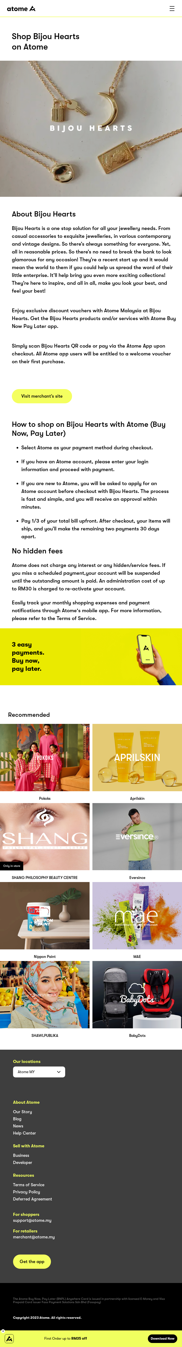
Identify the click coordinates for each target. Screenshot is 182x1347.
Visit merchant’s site (42, 396)
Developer (22, 1162)
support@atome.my (32, 1220)
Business (21, 1155)
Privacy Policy (26, 1192)
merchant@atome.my (34, 1237)
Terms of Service (28, 1184)
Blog (17, 1119)
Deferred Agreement (32, 1199)
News (18, 1126)
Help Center (24, 1133)
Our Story (22, 1111)
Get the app (32, 1261)
